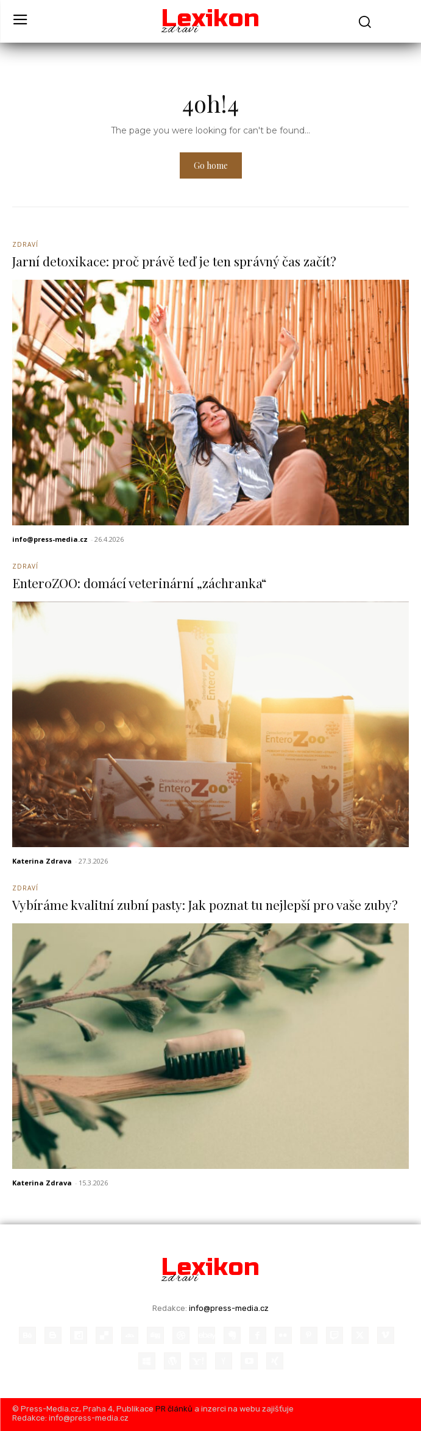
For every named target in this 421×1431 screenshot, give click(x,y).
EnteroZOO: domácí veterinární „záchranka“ (139, 582)
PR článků (174, 1408)
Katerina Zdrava (42, 860)
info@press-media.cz (50, 539)
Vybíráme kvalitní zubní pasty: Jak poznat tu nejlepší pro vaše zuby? (205, 904)
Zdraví (25, 244)
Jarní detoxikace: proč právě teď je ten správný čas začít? (174, 260)
